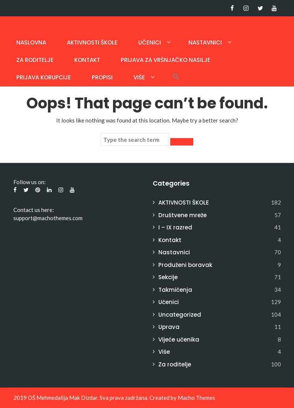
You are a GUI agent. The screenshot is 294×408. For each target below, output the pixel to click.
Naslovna (31, 42)
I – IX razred (175, 227)
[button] (176, 77)
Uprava (169, 327)
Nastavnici (205, 42)
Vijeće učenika (178, 339)
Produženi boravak (185, 265)
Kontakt (87, 60)
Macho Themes (196, 397)
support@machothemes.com (48, 218)
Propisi (102, 77)
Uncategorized (179, 315)
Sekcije (168, 277)
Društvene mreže (182, 215)
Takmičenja (175, 290)
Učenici (149, 42)
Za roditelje (35, 60)
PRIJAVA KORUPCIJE (43, 77)
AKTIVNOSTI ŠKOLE (92, 42)
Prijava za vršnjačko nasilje (165, 60)
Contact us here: (33, 209)
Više (139, 77)
